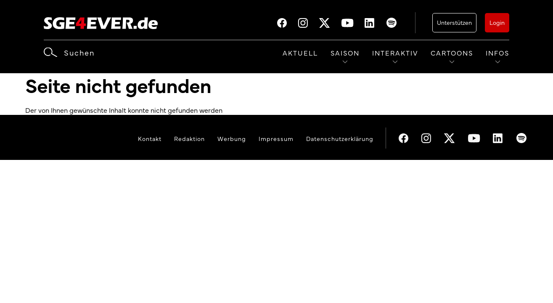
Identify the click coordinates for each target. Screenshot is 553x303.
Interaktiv (395, 52)
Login (497, 22)
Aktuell (300, 52)
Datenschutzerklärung (339, 138)
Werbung (231, 138)
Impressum (276, 138)
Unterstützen (454, 22)
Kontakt (149, 138)
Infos (497, 52)
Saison (345, 52)
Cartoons (452, 52)
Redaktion (189, 138)
